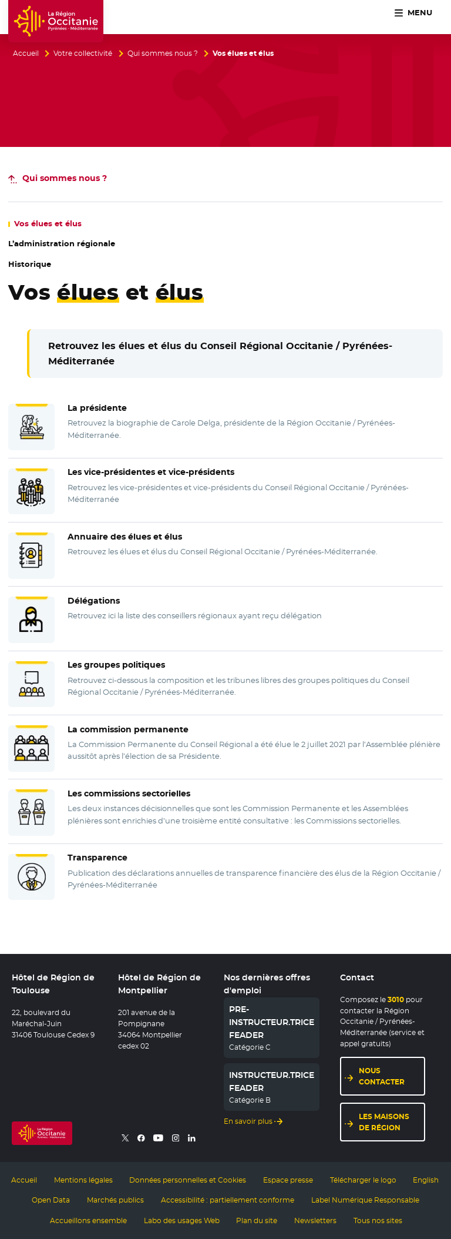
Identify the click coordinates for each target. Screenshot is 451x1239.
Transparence (97, 857)
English (426, 1180)
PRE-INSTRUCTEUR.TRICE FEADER (271, 1022)
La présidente (97, 408)
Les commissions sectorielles (129, 793)
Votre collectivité (82, 53)
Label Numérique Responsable (365, 1200)
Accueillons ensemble (88, 1220)
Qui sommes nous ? (162, 53)
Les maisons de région (384, 1122)
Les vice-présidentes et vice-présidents (151, 472)
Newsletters (315, 1220)
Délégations (94, 600)
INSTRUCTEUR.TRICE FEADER (271, 1081)
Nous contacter (382, 1076)
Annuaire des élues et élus (125, 536)
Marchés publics (115, 1200)
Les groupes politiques (116, 664)
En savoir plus (248, 1121)
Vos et (48, 223)
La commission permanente (128, 729)
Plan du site (256, 1220)
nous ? (64, 178)
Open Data (51, 1200)
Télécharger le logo (363, 1180)
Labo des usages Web (182, 1220)
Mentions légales (83, 1180)
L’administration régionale (61, 243)
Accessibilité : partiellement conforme (227, 1200)
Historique (29, 264)
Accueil (26, 53)
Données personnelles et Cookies (187, 1180)
